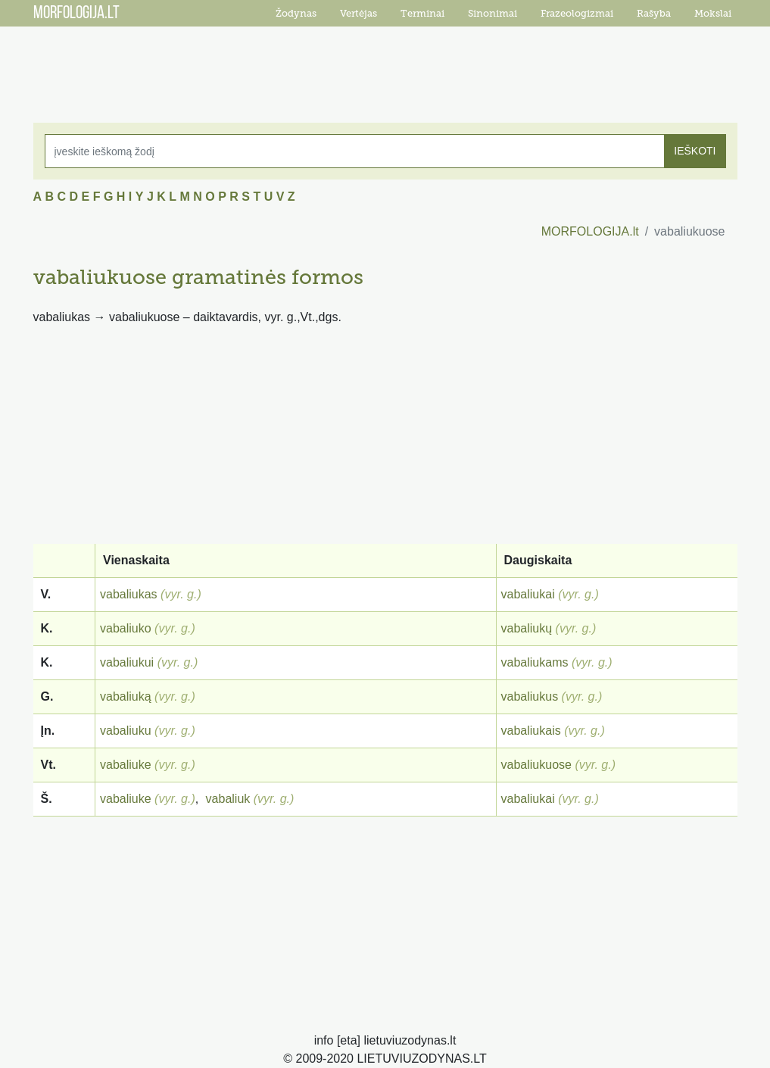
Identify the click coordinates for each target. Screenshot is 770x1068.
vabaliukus (530, 696)
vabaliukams (535, 662)
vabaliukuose (536, 764)
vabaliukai (528, 594)
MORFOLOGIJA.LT (76, 14)
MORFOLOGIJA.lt (590, 231)
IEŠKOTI (694, 151)
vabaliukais (531, 730)
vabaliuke (125, 764)
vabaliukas (128, 594)
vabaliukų (527, 628)
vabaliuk (228, 798)
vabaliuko (125, 628)
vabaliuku (125, 730)
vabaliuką (125, 696)
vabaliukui (127, 662)
